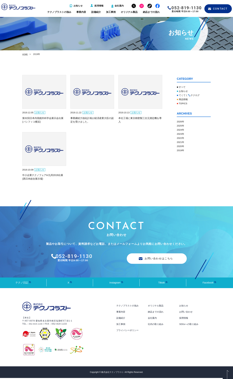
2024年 (181, 129)
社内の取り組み (156, 325)
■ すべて (182, 86)
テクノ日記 (22, 283)
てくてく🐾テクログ (191, 95)
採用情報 (97, 5)
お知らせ (76, 5)
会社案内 (118, 5)
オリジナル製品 (129, 12)
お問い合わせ (186, 312)
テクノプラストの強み (59, 12)
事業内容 (81, 12)
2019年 (181, 150)
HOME (25, 54)
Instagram (115, 283)
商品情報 (183, 99)
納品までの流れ (151, 12)
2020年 (181, 146)
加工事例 (111, 12)
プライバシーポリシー (128, 331)
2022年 (181, 137)
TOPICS (183, 103)
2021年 (181, 142)
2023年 (181, 133)
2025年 (181, 125)
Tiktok (161, 283)
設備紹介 (96, 12)
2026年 (181, 121)
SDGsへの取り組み (189, 325)
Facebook (208, 283)
